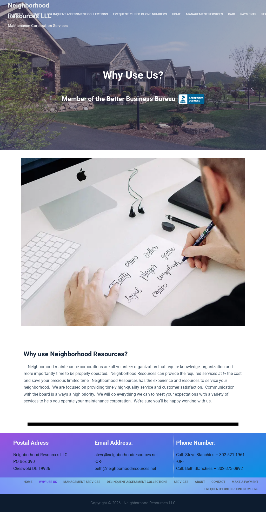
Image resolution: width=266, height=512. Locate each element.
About (18, 14)
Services (181, 482)
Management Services (204, 14)
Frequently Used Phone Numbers (140, 14)
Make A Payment (245, 482)
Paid (231, 14)
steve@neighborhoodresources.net (126, 454)
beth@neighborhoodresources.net (125, 468)
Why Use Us (48, 482)
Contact (35, 14)
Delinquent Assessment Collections (77, 14)
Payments (248, 14)
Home (176, 14)
